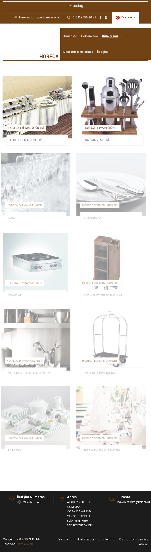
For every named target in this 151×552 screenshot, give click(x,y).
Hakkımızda (89, 36)
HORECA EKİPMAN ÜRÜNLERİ (25, 128)
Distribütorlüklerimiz (133, 539)
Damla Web (25, 544)
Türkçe (125, 17)
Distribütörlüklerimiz (78, 52)
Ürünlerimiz (110, 36)
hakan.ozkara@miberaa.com (37, 17)
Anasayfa (70, 36)
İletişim (102, 52)
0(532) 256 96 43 (81, 17)
